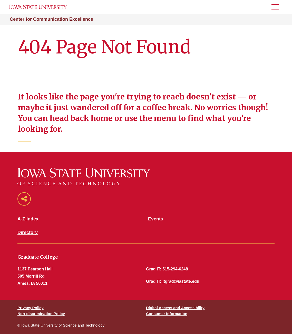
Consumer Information (166, 313)
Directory (27, 232)
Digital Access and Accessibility (175, 308)
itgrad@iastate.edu (180, 281)
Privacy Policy (30, 308)
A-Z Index (27, 218)
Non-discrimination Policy (41, 313)
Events (155, 218)
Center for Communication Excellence (51, 19)
